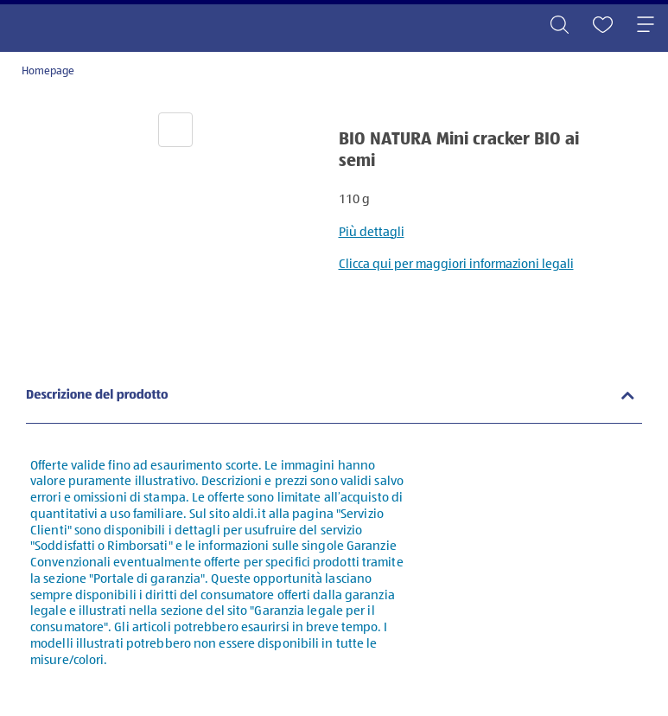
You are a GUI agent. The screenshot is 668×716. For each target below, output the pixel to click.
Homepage (48, 71)
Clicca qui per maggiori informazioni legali (456, 264)
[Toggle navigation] (645, 26)
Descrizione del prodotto (97, 395)
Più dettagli (371, 232)
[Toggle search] (559, 26)
